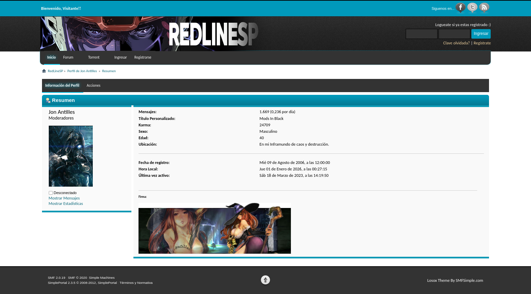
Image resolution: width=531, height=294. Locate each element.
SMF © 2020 (77, 277)
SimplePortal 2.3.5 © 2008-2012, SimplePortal (82, 283)
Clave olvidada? (456, 42)
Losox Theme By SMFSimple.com (455, 280)
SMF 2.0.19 (56, 277)
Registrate (482, 42)
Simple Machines (101, 277)
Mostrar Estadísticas (66, 203)
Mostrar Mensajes (64, 198)
